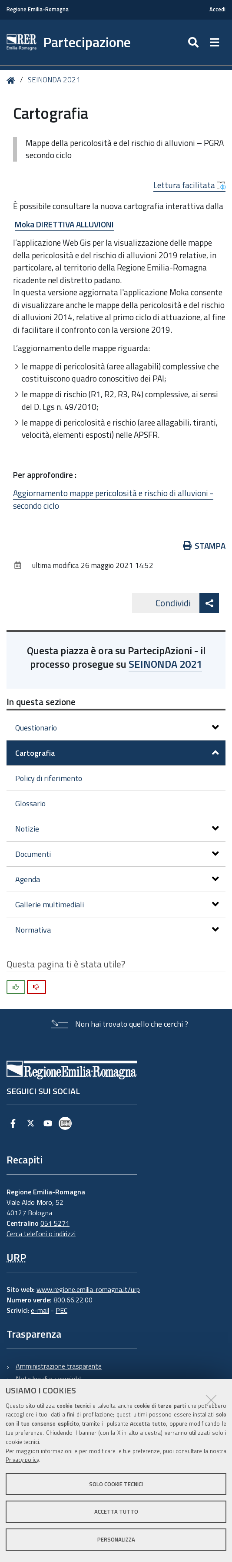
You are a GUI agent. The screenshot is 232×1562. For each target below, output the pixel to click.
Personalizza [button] (116, 1539)
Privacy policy (22, 1459)
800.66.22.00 (73, 1300)
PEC (61, 1310)
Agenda (117, 879)
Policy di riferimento (48, 778)
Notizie (117, 829)
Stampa (204, 545)
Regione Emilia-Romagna (38, 9)
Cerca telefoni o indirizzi (41, 1233)
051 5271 (55, 1223)
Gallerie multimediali (117, 904)
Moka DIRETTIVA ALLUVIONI (64, 224)
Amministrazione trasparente (59, 1366)
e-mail (40, 1310)
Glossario (30, 803)
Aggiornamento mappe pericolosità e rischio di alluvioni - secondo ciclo (113, 499)
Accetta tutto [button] (116, 1511)
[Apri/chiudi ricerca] (194, 42)
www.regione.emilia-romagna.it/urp (88, 1289)
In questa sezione (41, 702)
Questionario (117, 728)
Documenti (117, 854)
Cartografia (117, 753)
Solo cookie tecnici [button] (116, 1484)
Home (12, 80)
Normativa (117, 930)
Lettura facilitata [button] (189, 185)
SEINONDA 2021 (54, 79)
